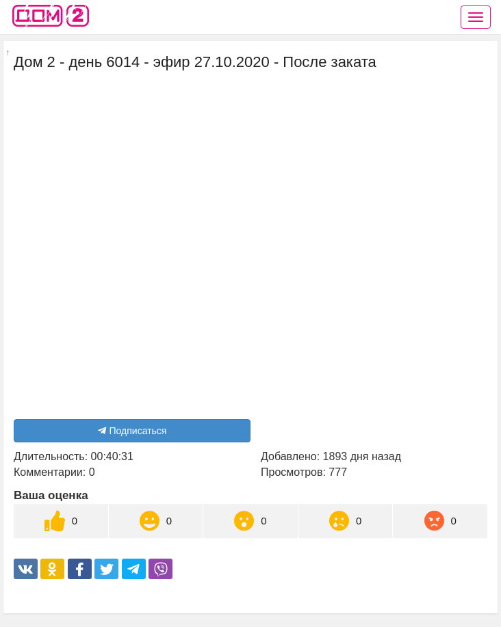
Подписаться (132, 430)
